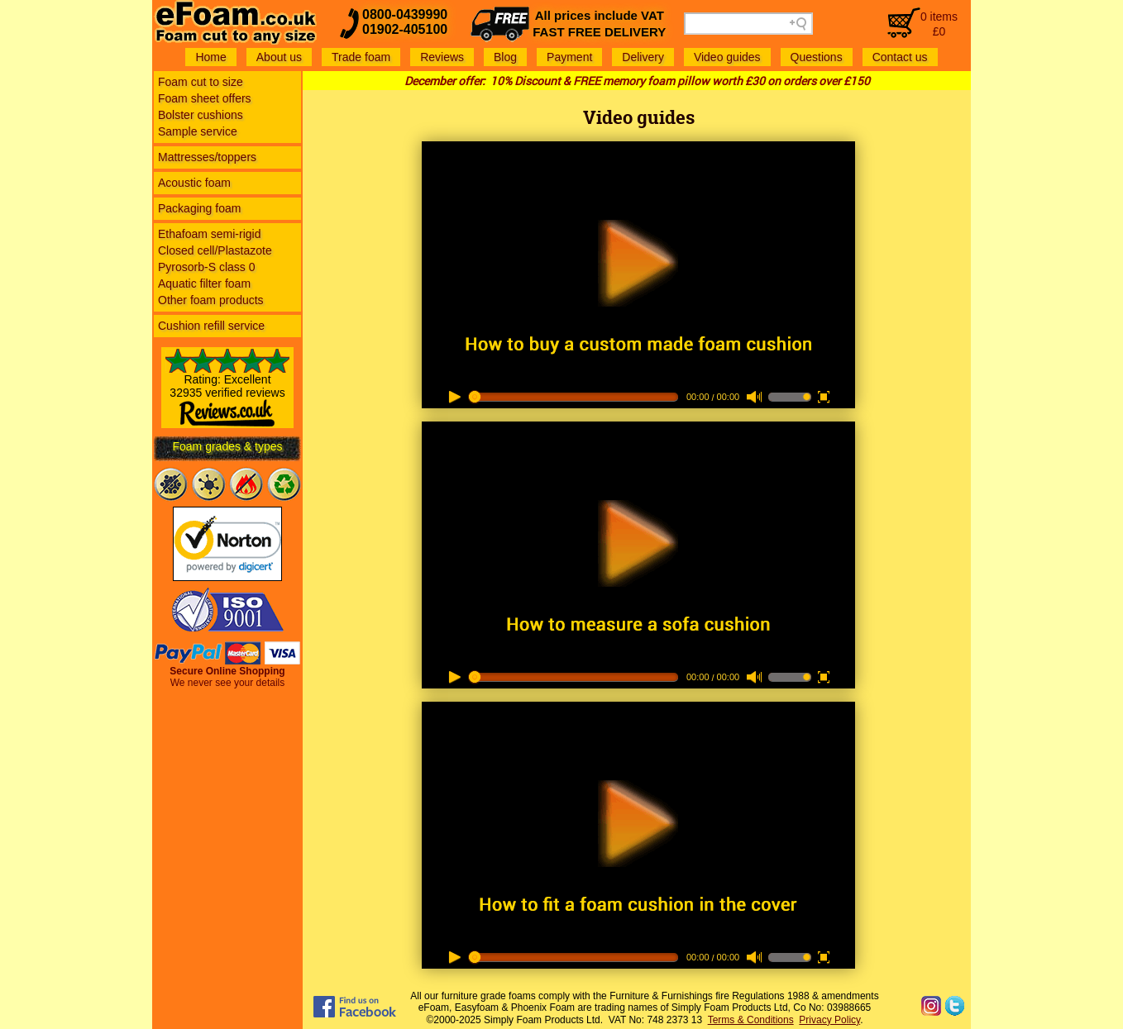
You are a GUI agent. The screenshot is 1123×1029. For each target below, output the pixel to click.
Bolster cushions (200, 114)
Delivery (643, 57)
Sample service (197, 131)
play (638, 246)
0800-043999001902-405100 (404, 21)
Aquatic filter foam (204, 283)
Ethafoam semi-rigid (209, 234)
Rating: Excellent (227, 394)
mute (753, 397)
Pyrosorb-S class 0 (206, 267)
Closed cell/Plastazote (215, 250)
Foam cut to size (200, 81)
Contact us (900, 57)
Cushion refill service (211, 325)
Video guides (727, 57)
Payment (569, 57)
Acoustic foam (194, 182)
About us (279, 57)
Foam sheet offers (204, 98)
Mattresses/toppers (207, 157)
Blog (505, 57)
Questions (817, 57)
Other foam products (211, 300)
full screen (821, 396)
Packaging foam (199, 208)
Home (210, 57)
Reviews (442, 57)
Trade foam (361, 57)
